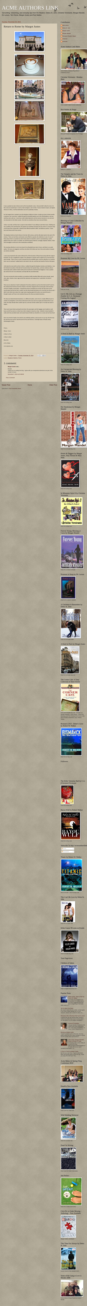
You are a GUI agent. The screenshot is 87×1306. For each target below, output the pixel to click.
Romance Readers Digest (69, 36)
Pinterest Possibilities (73, 1023)
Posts (64, 848)
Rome (19, 358)
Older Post (53, 385)
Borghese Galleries (13, 358)
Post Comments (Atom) (15, 388)
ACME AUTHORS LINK (30, 8)
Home (30, 385)
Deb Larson (66, 25)
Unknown (65, 38)
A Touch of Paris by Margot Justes (69, 1051)
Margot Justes (12, 366)
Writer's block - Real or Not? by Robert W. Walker (76, 997)
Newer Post (6, 385)
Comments (65, 851)
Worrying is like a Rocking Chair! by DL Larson (73, 1015)
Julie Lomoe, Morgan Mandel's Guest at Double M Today (76, 1040)
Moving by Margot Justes (67, 1032)
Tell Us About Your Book (67, 1008)
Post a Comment (10, 377)
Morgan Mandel (67, 33)
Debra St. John (66, 28)
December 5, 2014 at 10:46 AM (16, 374)
